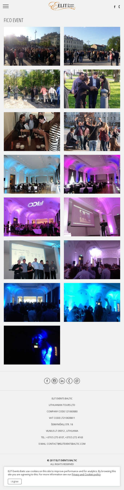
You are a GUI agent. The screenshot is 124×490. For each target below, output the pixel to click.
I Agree (15, 481)
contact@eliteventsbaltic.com (66, 443)
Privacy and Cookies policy (86, 474)
